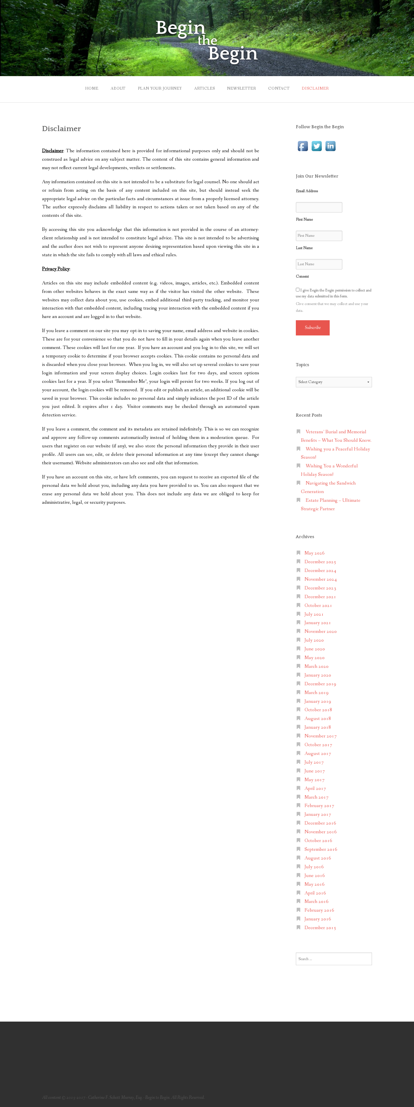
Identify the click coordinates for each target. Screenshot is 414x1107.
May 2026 (315, 553)
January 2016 (318, 919)
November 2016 (321, 832)
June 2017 (315, 771)
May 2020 (315, 658)
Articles (204, 88)
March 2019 (317, 693)
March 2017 (317, 797)
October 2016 (318, 841)
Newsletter (241, 88)
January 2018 (318, 727)
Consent (302, 276)
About (118, 88)
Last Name (304, 248)
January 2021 (318, 623)
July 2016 (314, 867)
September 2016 (321, 849)
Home (91, 88)
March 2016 (317, 901)
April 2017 (315, 788)
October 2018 (318, 710)
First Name (304, 219)
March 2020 (317, 666)
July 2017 (314, 762)
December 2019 (320, 684)
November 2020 (321, 631)
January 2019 (318, 701)
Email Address (307, 191)
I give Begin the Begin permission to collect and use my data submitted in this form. (333, 293)
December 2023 (320, 588)
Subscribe (313, 328)
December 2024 (320, 570)
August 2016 (318, 858)
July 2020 (314, 640)
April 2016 (315, 893)
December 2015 (320, 928)
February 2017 (319, 806)
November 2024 (321, 579)
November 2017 (321, 736)
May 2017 (315, 780)
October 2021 (318, 605)
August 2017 (318, 753)
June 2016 (315, 875)
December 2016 (320, 823)
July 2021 (314, 614)
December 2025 (320, 562)
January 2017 (318, 814)
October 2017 (318, 745)
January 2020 (318, 675)
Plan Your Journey (160, 88)
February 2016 (319, 910)
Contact (279, 88)
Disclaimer (315, 88)
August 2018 (318, 718)
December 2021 (320, 597)
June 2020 (315, 649)
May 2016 (315, 884)
